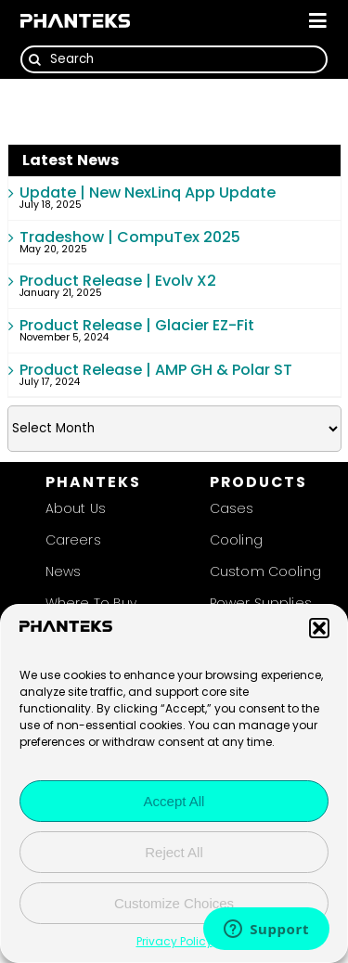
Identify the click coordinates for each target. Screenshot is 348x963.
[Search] (174, 59)
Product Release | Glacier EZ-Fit (136, 325)
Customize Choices (174, 903)
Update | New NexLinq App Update (147, 192)
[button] (319, 628)
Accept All (174, 801)
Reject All (174, 852)
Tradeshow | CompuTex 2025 (129, 237)
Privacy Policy (174, 941)
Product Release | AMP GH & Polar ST (155, 369)
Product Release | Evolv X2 (117, 280)
